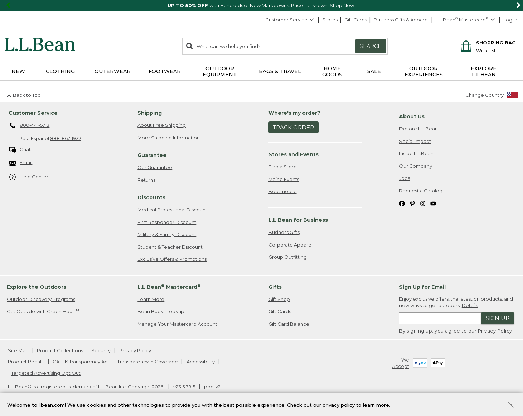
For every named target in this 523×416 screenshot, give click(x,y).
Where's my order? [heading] (294, 113)
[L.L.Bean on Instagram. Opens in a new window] (423, 203)
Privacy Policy (495, 331)
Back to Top (24, 95)
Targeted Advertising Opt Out (46, 373)
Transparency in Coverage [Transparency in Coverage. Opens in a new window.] (147, 361)
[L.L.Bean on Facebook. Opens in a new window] (402, 203)
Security (101, 350)
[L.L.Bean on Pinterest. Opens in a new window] (412, 203)
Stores (330, 20)
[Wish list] (496, 50)
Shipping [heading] (149, 113)
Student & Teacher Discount (170, 247)
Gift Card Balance (288, 324)
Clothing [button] (60, 71)
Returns (146, 180)
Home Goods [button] (332, 71)
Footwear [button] (165, 71)
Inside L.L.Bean (416, 153)
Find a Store (282, 166)
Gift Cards (355, 20)
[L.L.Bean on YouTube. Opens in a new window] (433, 203)
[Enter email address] (440, 318)
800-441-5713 (29, 125)
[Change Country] (491, 96)
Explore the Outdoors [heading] (36, 287)
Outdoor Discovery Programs (41, 299)
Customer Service (290, 20)
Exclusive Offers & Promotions (172, 259)
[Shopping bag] (487, 42)
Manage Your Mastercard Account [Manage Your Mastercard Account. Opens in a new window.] (177, 324)
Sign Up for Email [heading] (422, 287)
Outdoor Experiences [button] (424, 71)
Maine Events (283, 179)
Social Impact (415, 141)
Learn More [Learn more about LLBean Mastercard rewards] (150, 299)
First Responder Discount (166, 222)
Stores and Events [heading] (293, 154)
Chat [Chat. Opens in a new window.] (20, 150)
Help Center (29, 177)
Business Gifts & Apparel (401, 20)
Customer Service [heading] (33, 113)
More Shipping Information (168, 137)
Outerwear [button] (113, 71)
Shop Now (342, 5)
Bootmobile (282, 191)
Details (470, 305)
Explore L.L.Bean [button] (484, 71)
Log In (510, 20)
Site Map (18, 350)
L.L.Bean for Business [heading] (298, 220)
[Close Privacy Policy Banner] (511, 405)
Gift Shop (279, 299)
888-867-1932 (65, 138)
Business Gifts (284, 232)
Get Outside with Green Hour (43, 311)
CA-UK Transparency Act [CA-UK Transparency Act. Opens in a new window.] (81, 361)
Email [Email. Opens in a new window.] (21, 162)
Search (371, 46)
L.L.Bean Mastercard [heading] (169, 286)
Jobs (404, 178)
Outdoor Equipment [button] (220, 71)
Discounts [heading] (151, 197)
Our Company (415, 166)
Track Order (293, 127)
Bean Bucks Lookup (160, 311)
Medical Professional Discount (172, 209)
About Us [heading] (412, 116)
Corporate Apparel (290, 245)
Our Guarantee (154, 167)
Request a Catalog (420, 190)
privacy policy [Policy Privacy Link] (339, 404)
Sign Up (497, 318)
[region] (261, 5)
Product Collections (60, 350)
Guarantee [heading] (151, 155)
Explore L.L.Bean (418, 129)
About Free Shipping (161, 125)
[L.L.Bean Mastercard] (466, 20)
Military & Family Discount (166, 234)
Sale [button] (374, 71)
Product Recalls (26, 361)
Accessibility (201, 361)
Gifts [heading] (275, 287)
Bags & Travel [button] (280, 71)
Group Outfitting (287, 257)
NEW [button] (18, 71)
